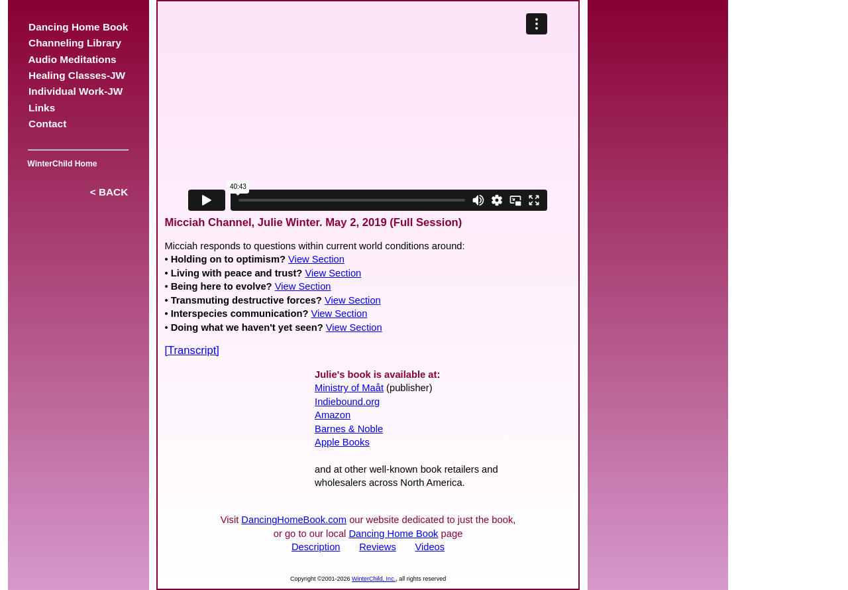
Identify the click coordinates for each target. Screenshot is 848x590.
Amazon (332, 415)
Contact (47, 123)
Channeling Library (75, 42)
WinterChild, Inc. (374, 578)
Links (42, 107)
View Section (316, 259)
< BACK (109, 192)
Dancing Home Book (78, 26)
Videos (430, 547)
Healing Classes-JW (77, 75)
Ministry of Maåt (349, 388)
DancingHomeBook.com (293, 519)
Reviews (377, 547)
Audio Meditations (73, 59)
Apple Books (342, 442)
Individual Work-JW (76, 91)
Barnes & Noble (349, 429)
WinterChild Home (60, 163)
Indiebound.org (347, 401)
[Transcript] (191, 350)
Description (316, 547)
